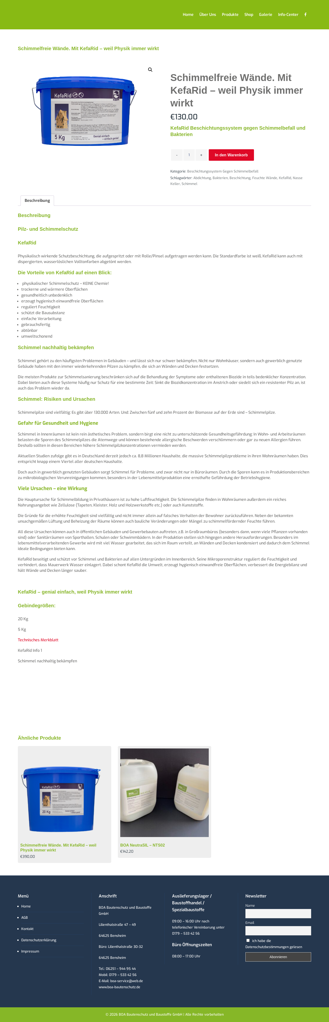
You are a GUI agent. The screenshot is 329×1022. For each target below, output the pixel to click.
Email (249, 922)
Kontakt (27, 929)
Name (250, 905)
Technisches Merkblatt (38, 640)
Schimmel (189, 184)
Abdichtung (202, 178)
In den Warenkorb (231, 155)
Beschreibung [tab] (37, 200)
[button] (150, 69)
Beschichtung (240, 178)
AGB (24, 917)
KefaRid (285, 178)
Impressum (30, 951)
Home (26, 906)
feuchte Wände (264, 178)
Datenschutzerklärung (38, 940)
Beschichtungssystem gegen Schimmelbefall (222, 171)
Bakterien (220, 178)
